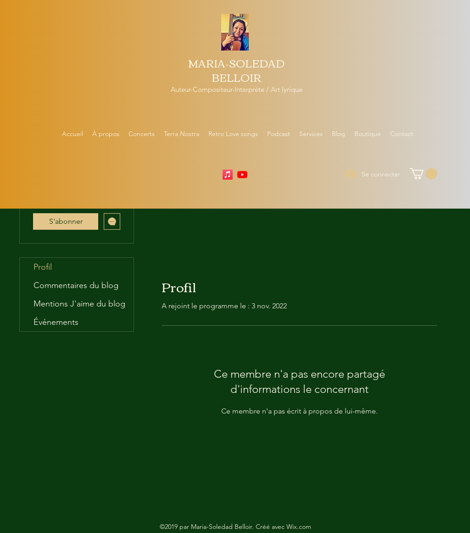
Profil (43, 267)
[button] (423, 173)
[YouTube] (242, 175)
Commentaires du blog (76, 285)
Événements (56, 322)
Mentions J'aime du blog (79, 304)
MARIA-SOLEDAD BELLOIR (236, 70)
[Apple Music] (228, 175)
